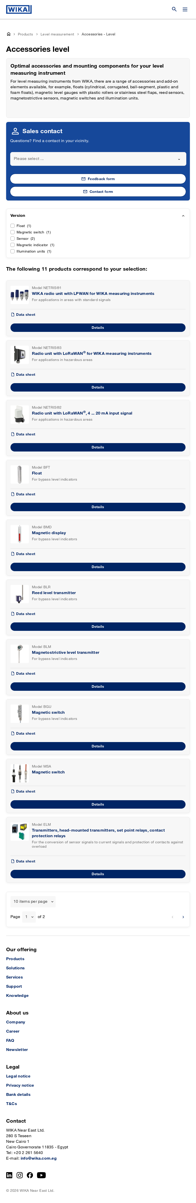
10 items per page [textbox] (30, 901)
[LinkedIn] (9, 1175)
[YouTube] (41, 1175)
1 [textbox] (26, 916)
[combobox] (98, 159)
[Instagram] (20, 1175)
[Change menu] (185, 9)
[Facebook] (30, 1175)
